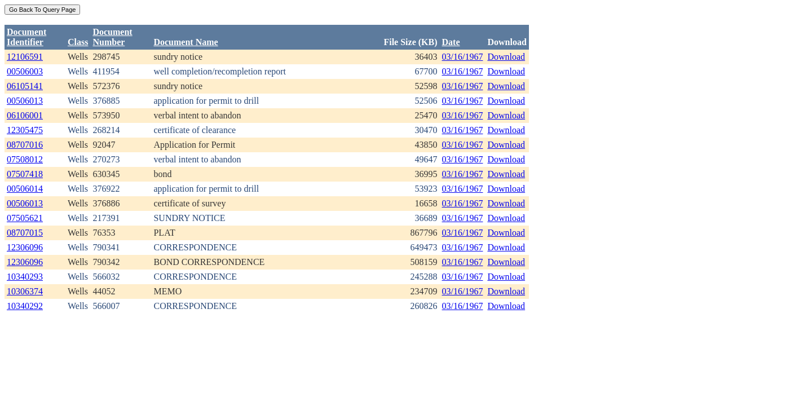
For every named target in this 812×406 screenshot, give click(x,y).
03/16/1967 (462, 56)
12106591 (25, 56)
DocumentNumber (112, 37)
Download (506, 56)
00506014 (25, 188)
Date (451, 42)
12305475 (25, 130)
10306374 (25, 291)
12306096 (25, 247)
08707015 (25, 232)
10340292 (25, 306)
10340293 (25, 276)
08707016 (25, 144)
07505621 (25, 218)
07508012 (25, 159)
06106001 (25, 115)
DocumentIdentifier (26, 37)
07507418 (25, 174)
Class (78, 42)
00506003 (25, 71)
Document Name (185, 42)
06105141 (25, 86)
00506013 (25, 100)
